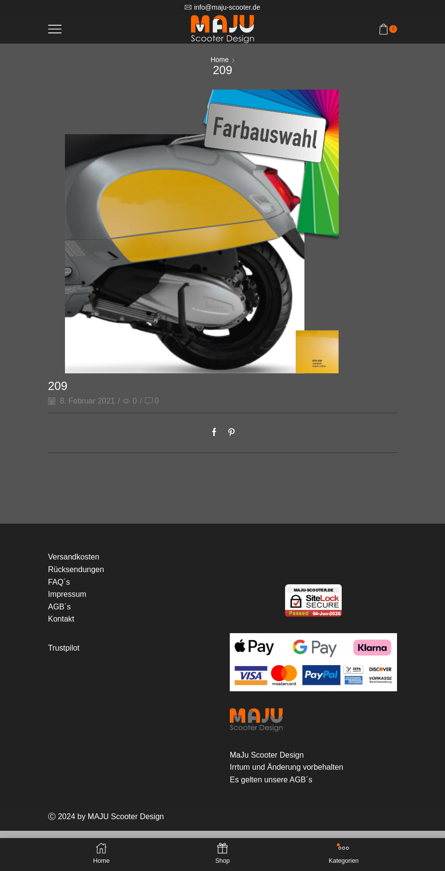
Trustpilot (63, 648)
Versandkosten (73, 557)
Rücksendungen (76, 569)
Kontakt (61, 619)
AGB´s (59, 607)
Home (219, 59)
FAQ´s (59, 582)
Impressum (67, 594)
